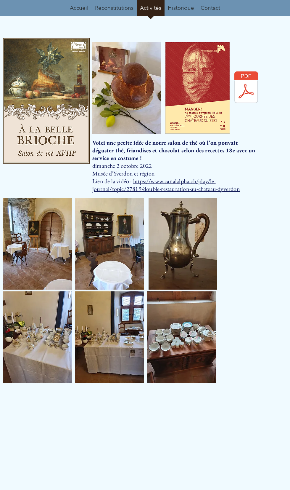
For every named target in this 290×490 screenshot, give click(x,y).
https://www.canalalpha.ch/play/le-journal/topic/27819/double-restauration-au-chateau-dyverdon (166, 185)
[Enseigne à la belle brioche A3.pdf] (246, 88)
